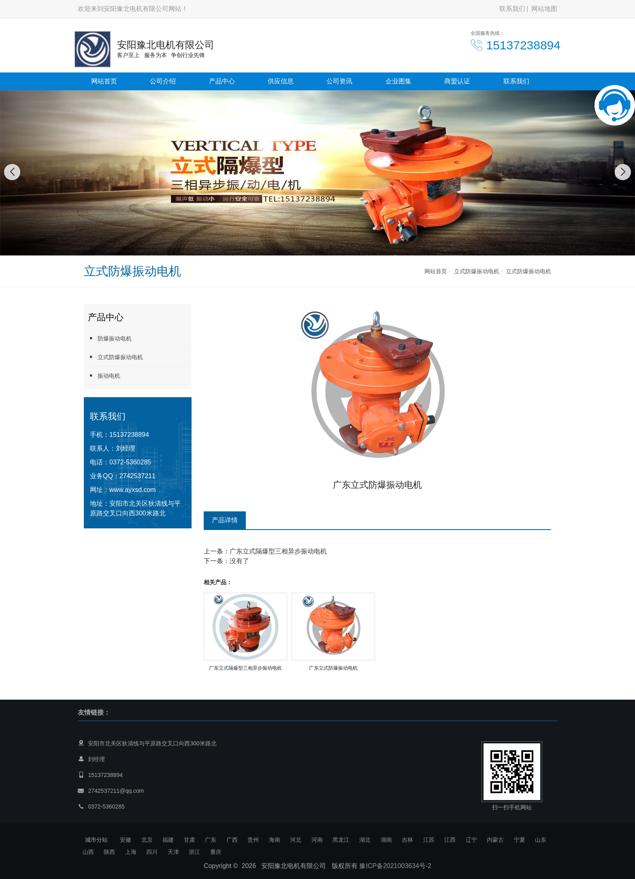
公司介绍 (163, 81)
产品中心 (222, 81)
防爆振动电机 (110, 338)
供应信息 (281, 81)
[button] (304, 247)
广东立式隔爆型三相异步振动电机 (278, 551)
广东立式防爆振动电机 (333, 668)
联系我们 (512, 8)
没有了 (239, 561)
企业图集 (398, 81)
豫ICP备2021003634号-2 (395, 865)
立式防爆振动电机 (476, 271)
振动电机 (104, 375)
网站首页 (104, 81)
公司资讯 (339, 81)
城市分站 (96, 839)
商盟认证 (457, 81)
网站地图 (544, 8)
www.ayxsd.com (132, 489)
